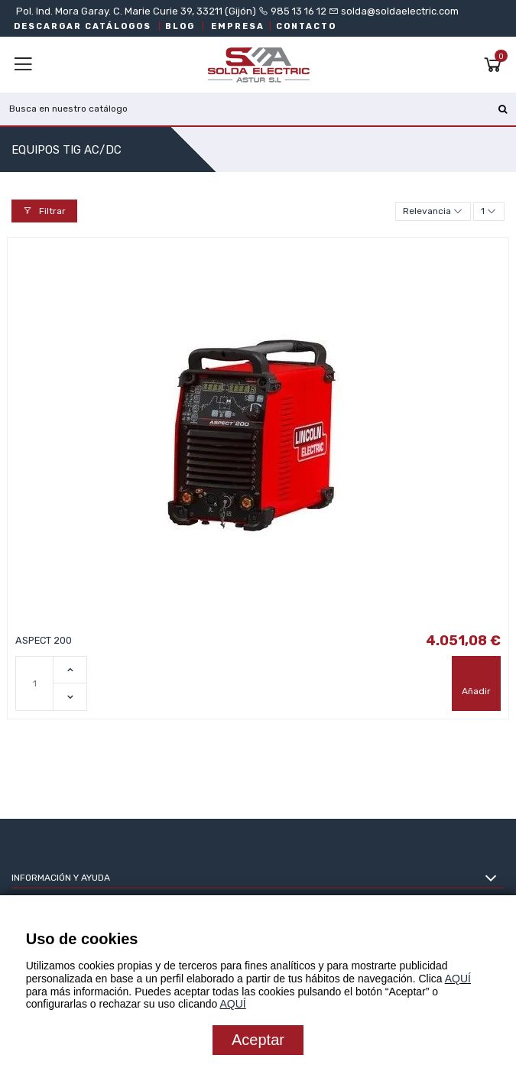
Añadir (476, 691)
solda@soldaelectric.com (399, 11)
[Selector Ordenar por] (433, 211)
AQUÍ (458, 978)
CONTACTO (306, 26)
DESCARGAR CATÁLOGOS (82, 26)
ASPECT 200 (43, 640)
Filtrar (44, 211)
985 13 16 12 (298, 11)
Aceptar (258, 1039)
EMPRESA (237, 26)
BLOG (180, 26)
